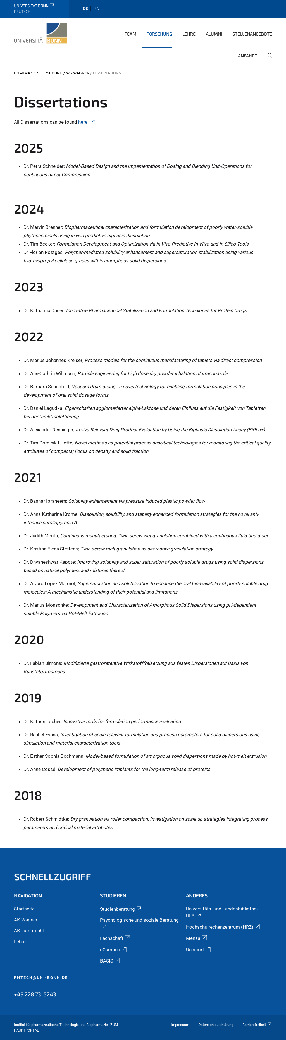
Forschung (159, 33)
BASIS (110, 961)
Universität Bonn (34, 5)
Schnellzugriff (52, 876)
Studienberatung (121, 909)
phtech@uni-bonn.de (41, 977)
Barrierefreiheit (257, 1025)
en (96, 8)
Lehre (189, 33)
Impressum (180, 1025)
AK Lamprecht (29, 930)
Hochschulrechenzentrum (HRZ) (223, 927)
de (85, 8)
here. (87, 122)
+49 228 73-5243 (35, 994)
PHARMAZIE (25, 73)
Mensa (197, 938)
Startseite (24, 909)
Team (130, 33)
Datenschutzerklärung (215, 1025)
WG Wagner (77, 73)
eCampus (114, 949)
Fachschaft (115, 938)
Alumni (214, 33)
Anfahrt (247, 55)
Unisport (199, 949)
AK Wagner (25, 920)
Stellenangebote (252, 33)
